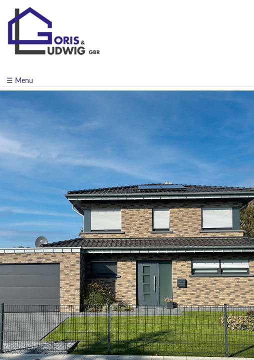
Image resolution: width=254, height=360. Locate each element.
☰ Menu (20, 80)
